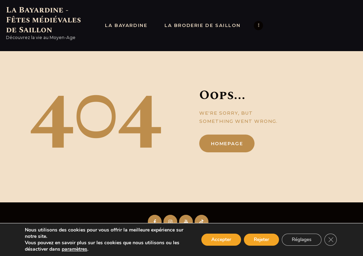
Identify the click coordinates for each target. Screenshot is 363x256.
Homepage (227, 143)
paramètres (74, 249)
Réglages (300, 239)
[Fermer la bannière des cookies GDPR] (330, 239)
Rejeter (258, 239)
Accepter (215, 239)
